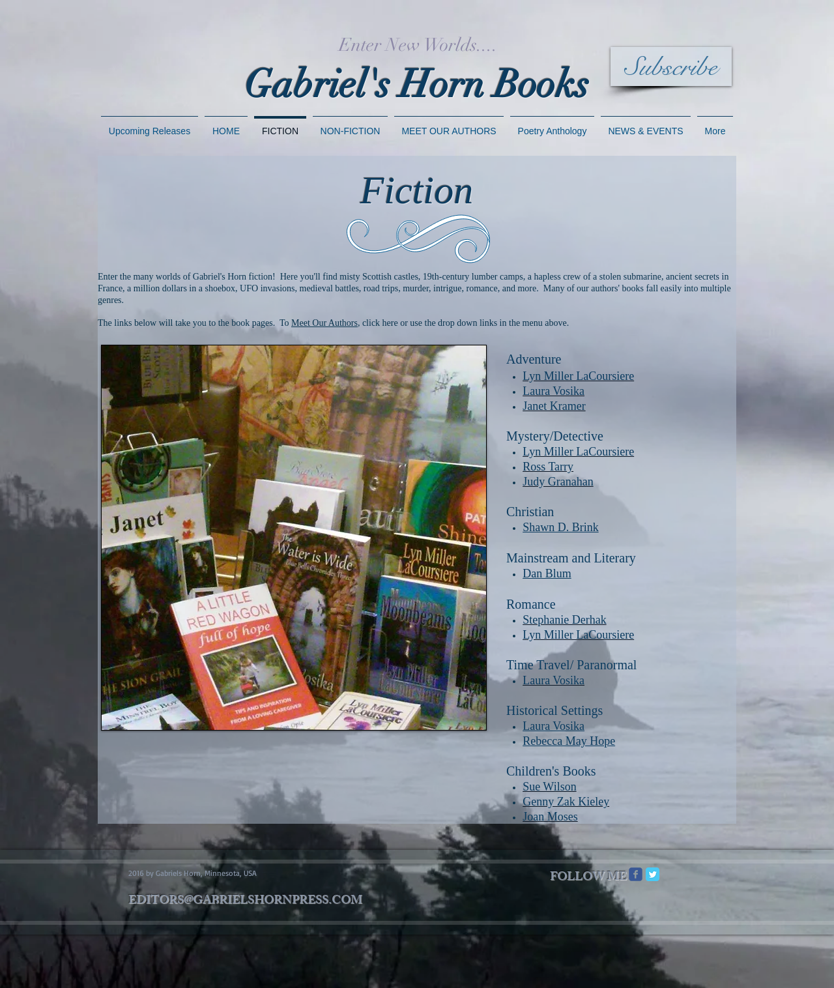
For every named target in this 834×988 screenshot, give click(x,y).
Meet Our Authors (324, 323)
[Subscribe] (671, 66)
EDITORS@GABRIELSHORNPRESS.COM (245, 901)
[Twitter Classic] (652, 874)
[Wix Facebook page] (635, 874)
